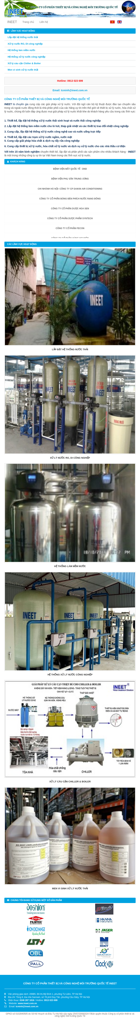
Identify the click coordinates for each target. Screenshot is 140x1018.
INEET (12, 22)
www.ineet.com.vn (27, 1003)
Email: (69, 90)
